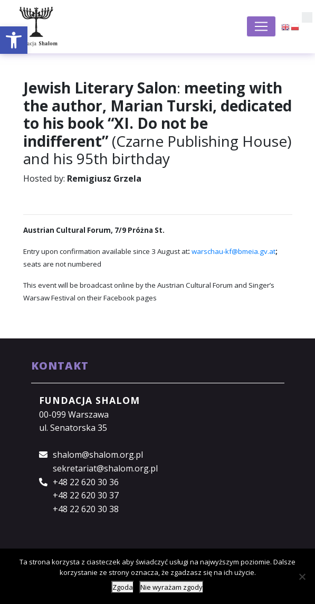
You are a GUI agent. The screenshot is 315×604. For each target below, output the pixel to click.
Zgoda (122, 587)
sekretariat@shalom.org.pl (105, 468)
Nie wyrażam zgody (171, 587)
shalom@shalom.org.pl (98, 454)
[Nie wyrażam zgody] (302, 576)
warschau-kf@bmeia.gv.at (233, 251)
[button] (13, 40)
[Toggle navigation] (261, 26)
